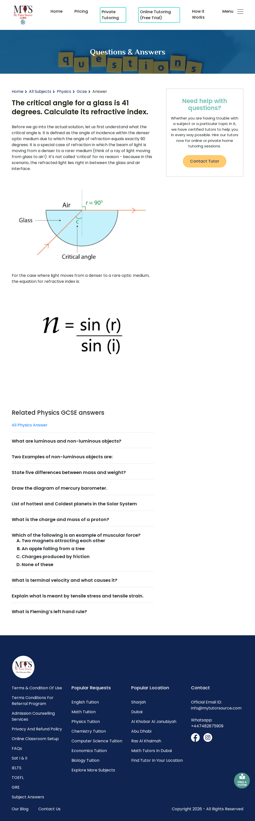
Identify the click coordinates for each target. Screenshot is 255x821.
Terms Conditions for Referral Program (33, 700)
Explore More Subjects (93, 770)
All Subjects (40, 91)
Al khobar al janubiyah (153, 721)
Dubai (136, 712)
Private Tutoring (110, 15)
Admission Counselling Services (33, 716)
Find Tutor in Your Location (157, 760)
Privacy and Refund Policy (37, 729)
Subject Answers (28, 797)
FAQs (17, 748)
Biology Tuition (85, 760)
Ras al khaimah (146, 741)
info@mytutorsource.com (216, 708)
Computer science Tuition (96, 741)
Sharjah (138, 702)
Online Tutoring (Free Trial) (155, 15)
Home (57, 11)
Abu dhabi (141, 731)
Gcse (82, 91)
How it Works (198, 14)
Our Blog (20, 809)
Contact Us (49, 809)
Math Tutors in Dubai (151, 751)
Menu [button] (232, 11)
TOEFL (18, 777)
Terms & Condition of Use (37, 688)
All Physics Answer (30, 425)
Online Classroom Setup (35, 739)
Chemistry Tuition (88, 731)
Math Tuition (83, 712)
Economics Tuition (89, 751)
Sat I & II (19, 758)
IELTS (16, 768)
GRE (16, 787)
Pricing (81, 11)
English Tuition (85, 702)
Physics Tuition (85, 721)
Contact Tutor (204, 161)
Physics (64, 91)
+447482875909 (207, 726)
